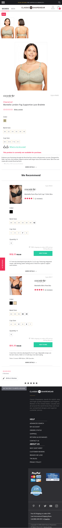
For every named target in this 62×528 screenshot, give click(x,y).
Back (3, 14)
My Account (35, 427)
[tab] (10, 378)
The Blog (33, 458)
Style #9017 (48, 277)
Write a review (18, 109)
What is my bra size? (18, 147)
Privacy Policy (35, 462)
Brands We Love (36, 455)
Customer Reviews (37, 452)
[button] (2, 263)
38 (23, 314)
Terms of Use (48, 527)
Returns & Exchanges (38, 437)
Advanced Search (37, 423)
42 (34, 223)
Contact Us (34, 441)
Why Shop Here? (36, 448)
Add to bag (43, 253)
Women (5, 9)
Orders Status (36, 430)
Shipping (33, 434)
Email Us (47, 519)
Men (13, 9)
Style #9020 (48, 186)
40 (26, 314)
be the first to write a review (14, 388)
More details (30, 167)
